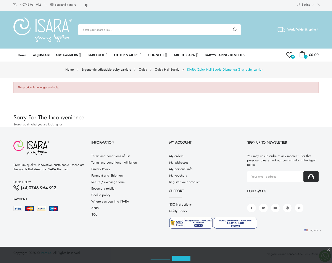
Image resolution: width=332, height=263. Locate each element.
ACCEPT (194, 258)
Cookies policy (173, 258)
